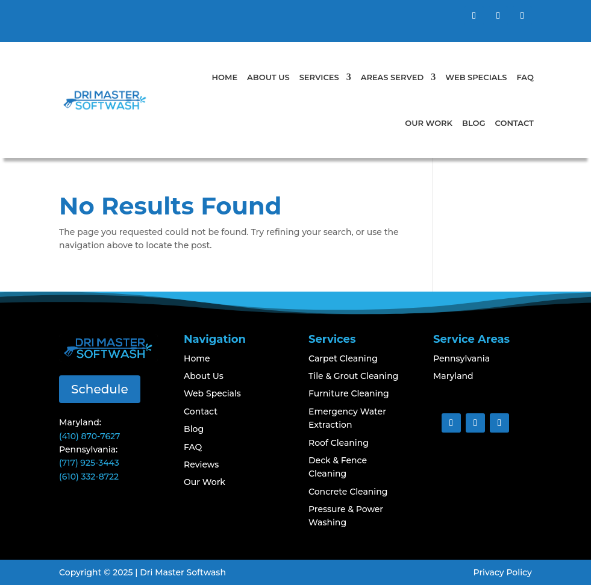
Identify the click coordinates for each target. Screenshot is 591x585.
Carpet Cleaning (343, 358)
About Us (268, 77)
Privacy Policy (503, 572)
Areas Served (392, 77)
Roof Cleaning (338, 442)
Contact (514, 123)
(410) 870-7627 (89, 436)
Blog (474, 123)
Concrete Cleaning (347, 491)
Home (225, 77)
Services (319, 77)
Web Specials (476, 77)
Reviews (201, 464)
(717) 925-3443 (89, 462)
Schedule (99, 389)
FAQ (524, 77)
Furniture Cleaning (348, 393)
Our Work (428, 123)
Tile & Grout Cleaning (353, 376)
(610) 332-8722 (89, 476)
